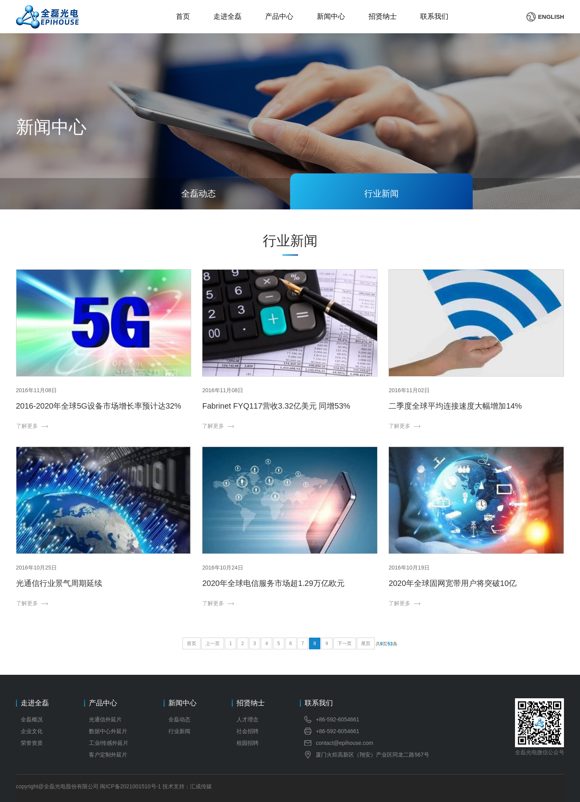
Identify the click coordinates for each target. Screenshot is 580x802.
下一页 (345, 643)
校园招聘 (247, 743)
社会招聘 (247, 731)
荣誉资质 (32, 743)
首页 (183, 16)
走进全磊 (227, 16)
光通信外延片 (105, 719)
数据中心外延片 (108, 731)
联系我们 (434, 16)
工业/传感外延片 (109, 743)
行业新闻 (179, 731)
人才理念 (247, 719)
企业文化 (32, 731)
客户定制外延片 (108, 755)
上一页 (213, 643)
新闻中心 (331, 16)
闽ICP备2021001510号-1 (130, 786)
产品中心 (279, 16)
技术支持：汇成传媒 (187, 786)
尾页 (365, 643)
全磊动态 (179, 719)
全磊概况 (32, 719)
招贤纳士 (383, 16)
